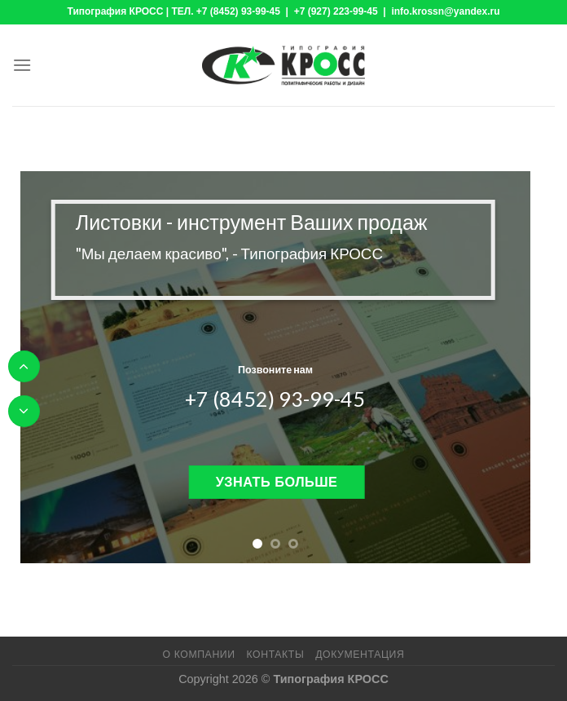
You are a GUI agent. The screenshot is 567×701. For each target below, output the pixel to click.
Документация (359, 654)
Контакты (275, 654)
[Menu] (22, 65)
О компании (199, 654)
